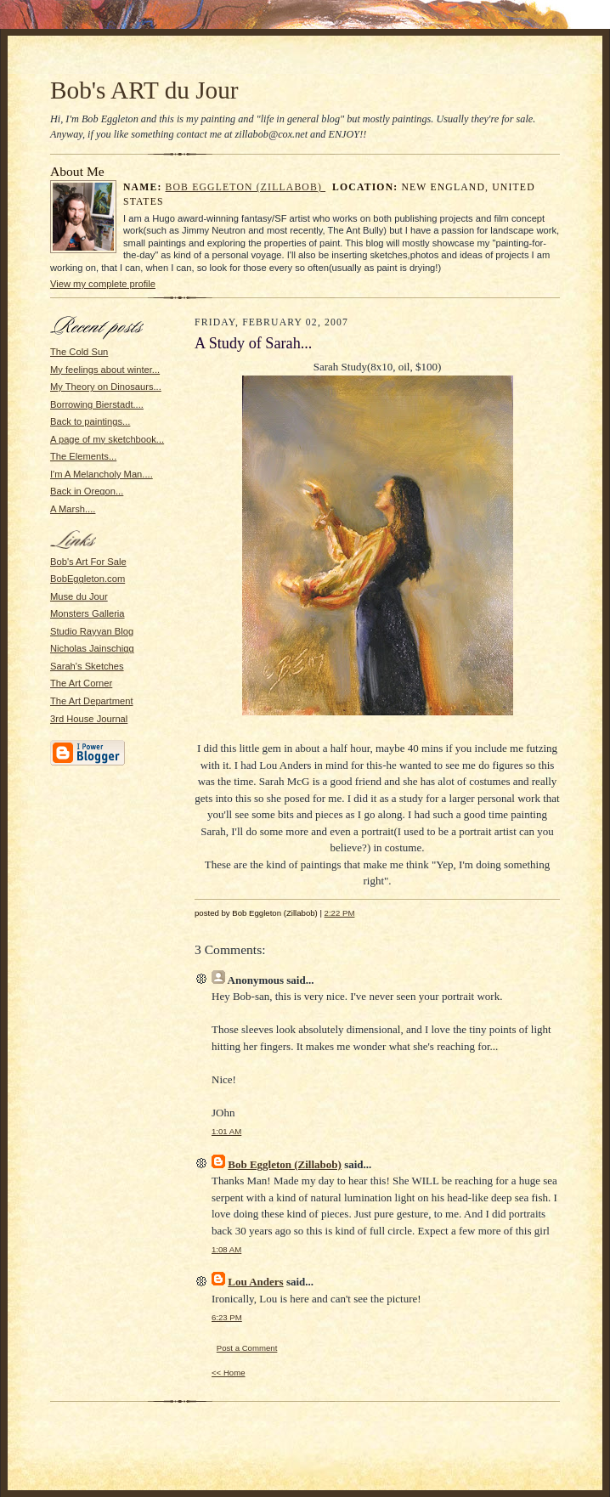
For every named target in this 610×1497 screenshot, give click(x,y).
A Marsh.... (72, 509)
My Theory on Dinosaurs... (105, 386)
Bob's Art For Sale (88, 561)
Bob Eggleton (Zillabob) (246, 187)
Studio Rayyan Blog (91, 631)
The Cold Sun (79, 352)
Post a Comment (247, 1348)
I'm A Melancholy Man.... (101, 474)
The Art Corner (81, 683)
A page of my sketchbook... (107, 439)
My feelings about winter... (105, 369)
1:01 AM (226, 1131)
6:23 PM (227, 1317)
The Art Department (91, 701)
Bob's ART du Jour (144, 90)
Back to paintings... (90, 421)
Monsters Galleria (87, 613)
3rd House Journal (88, 719)
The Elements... (83, 456)
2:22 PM (340, 913)
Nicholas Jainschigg (92, 648)
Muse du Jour (79, 596)
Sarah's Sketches (87, 666)
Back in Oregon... (86, 491)
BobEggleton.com (87, 578)
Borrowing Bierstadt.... (97, 404)
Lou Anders (255, 1281)
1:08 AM (226, 1249)
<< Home (229, 1372)
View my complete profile (102, 284)
